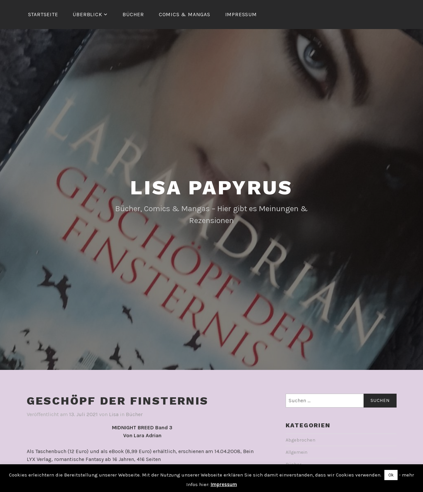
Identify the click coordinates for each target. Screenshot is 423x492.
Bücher (133, 14)
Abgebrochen (300, 440)
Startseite (43, 14)
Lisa (114, 414)
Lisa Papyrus (211, 187)
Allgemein (296, 452)
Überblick (87, 14)
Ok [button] (391, 475)
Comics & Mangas (184, 14)
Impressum (241, 14)
